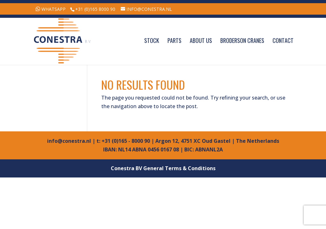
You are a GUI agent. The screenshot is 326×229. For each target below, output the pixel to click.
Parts (174, 41)
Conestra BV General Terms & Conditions (163, 168)
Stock (151, 41)
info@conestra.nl (69, 140)
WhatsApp (53, 9)
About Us (201, 41)
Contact (283, 41)
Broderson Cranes (242, 41)
